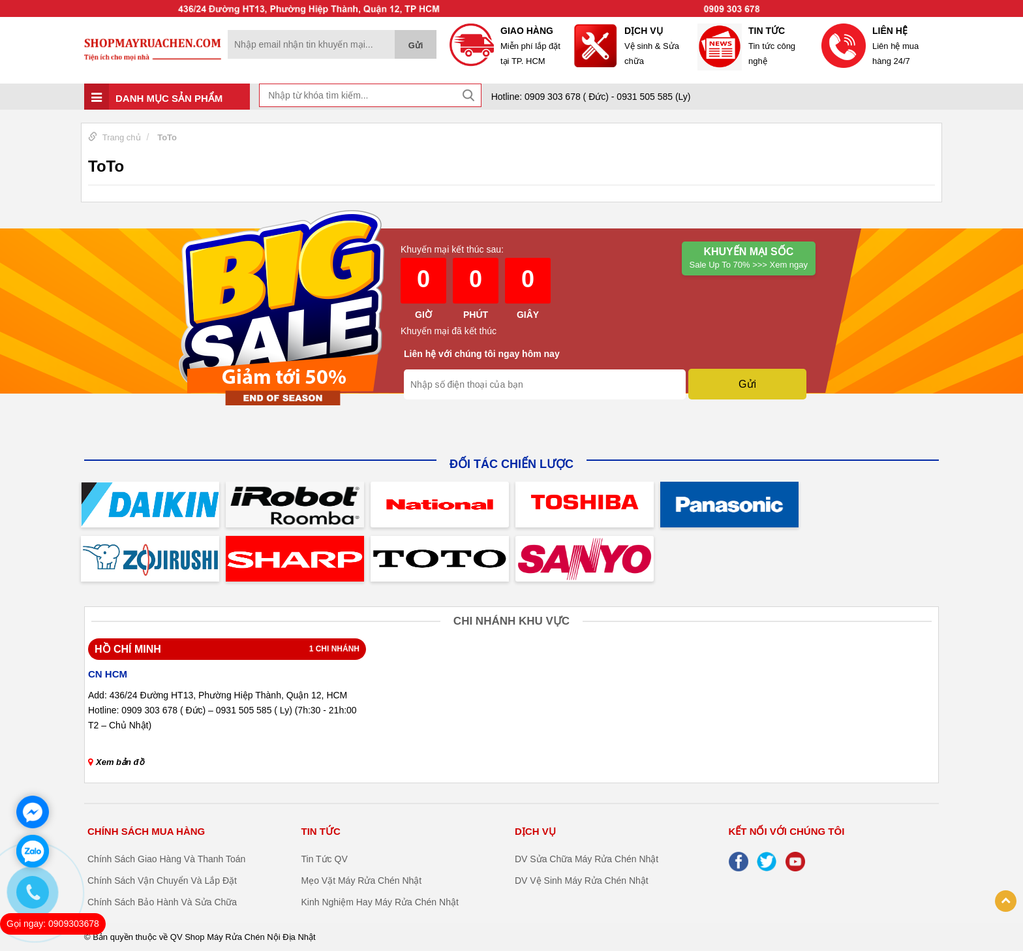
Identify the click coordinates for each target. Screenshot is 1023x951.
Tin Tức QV (324, 859)
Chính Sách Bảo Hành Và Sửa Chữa (162, 902)
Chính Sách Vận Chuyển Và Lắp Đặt (162, 880)
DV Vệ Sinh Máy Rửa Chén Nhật (582, 880)
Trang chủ (121, 137)
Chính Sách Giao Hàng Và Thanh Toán (166, 859)
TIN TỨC (321, 831)
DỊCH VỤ (535, 831)
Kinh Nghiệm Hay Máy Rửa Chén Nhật (380, 902)
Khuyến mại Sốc (749, 259)
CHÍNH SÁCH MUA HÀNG (146, 831)
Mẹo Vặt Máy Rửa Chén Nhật (361, 880)
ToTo (167, 137)
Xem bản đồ (116, 762)
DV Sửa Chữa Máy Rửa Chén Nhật (586, 859)
